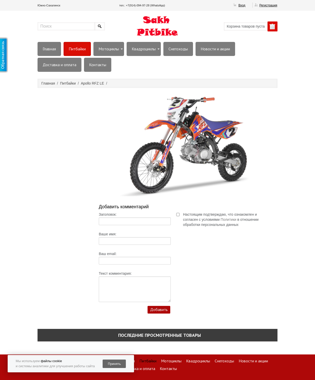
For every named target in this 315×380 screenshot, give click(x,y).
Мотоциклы (109, 48)
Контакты (97, 64)
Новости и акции (215, 48)
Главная (49, 48)
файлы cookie (51, 361)
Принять (114, 364)
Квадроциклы (144, 48)
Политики (228, 219)
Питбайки (77, 48)
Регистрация (268, 5)
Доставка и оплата (59, 64)
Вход (241, 5)
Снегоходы (178, 48)
